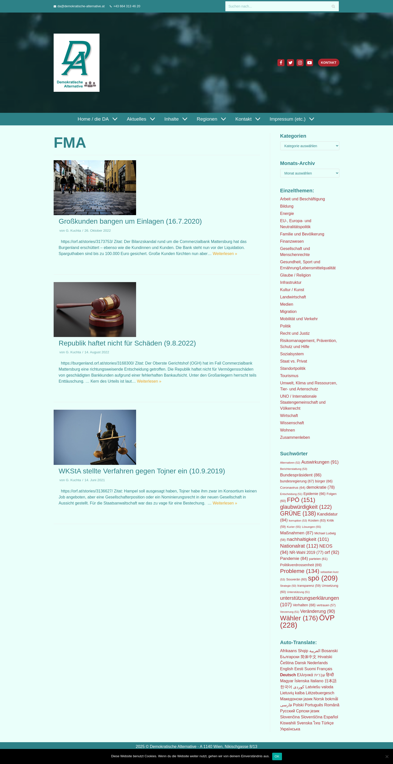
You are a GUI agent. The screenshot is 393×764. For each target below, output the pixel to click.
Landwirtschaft (293, 297)
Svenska (304, 723)
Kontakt (328, 62)
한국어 (286, 687)
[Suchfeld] (282, 6)
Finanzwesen (292, 241)
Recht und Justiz (295, 333)
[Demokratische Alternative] (78, 63)
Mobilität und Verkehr (299, 319)
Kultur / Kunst (292, 290)
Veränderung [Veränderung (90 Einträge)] (317, 611)
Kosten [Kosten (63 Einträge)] (317, 520)
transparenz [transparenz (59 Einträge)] (309, 585)
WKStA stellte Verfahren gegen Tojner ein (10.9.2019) (142, 471)
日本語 (331, 681)
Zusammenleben (295, 437)
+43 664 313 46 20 (126, 6)
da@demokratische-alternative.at (81, 6)
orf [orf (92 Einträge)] (332, 552)
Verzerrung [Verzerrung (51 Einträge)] (289, 611)
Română (331, 705)
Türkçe (327, 723)
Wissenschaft (292, 423)
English (286, 669)
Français (324, 669)
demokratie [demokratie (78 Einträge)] (321, 487)
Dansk (300, 663)
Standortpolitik (293, 368)
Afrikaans (288, 651)
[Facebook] (280, 62)
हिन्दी (330, 675)
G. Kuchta (73, 230)
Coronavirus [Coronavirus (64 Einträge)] (293, 487)
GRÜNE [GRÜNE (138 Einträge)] (298, 513)
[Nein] (386, 756)
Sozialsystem (292, 354)
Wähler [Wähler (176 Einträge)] (299, 618)
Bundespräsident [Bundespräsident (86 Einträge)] (301, 474)
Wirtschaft (289, 415)
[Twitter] (290, 62)
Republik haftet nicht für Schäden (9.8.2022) (127, 343)
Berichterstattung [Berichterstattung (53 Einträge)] (293, 468)
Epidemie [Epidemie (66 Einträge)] (315, 494)
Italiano (316, 681)
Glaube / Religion (295, 275)
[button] (114, 119)
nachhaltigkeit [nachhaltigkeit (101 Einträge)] (308, 539)
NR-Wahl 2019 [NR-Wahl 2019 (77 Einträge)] (306, 552)
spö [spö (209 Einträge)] (323, 578)
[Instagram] (299, 62)
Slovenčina (290, 717)
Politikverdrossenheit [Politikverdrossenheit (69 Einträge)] (301, 565)
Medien (286, 304)
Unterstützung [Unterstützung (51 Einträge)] (298, 591)
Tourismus (289, 376)
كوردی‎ (298, 687)
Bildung (286, 206)
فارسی (286, 705)
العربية (314, 651)
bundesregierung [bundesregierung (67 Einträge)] (297, 481)
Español (331, 717)
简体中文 (309, 657)
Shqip (303, 651)
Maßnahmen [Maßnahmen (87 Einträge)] (296, 532)
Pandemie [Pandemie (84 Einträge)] (294, 558)
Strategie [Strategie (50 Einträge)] (288, 585)
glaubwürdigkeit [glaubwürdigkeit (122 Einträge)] (306, 507)
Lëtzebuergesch (320, 693)
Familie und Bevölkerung (302, 234)
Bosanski (329, 651)
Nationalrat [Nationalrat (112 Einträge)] (299, 546)
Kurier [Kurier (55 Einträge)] (294, 527)
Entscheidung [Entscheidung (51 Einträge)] (291, 493)
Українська (290, 729)
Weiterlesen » (225, 253)
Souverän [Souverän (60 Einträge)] (296, 579)
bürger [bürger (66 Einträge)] (324, 481)
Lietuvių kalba (292, 693)
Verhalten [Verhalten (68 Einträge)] (304, 605)
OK (277, 756)
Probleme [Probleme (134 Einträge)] (300, 571)
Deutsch (288, 675)
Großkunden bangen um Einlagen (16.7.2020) (130, 221)
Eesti (298, 669)
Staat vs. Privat (293, 361)
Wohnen (287, 430)
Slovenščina (311, 717)
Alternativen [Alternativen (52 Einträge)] (290, 462)
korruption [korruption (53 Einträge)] (298, 520)
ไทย (316, 723)
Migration (288, 311)
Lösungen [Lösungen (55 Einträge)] (311, 527)
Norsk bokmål (326, 699)
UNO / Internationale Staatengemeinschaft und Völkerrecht (303, 402)
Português (314, 705)
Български (290, 657)
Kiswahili (288, 723)
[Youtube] (309, 62)
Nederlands (317, 663)
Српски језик (307, 711)
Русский (287, 711)
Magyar (286, 681)
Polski (298, 705)
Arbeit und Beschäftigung (302, 199)
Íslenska (301, 681)
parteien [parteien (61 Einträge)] (318, 559)
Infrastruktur (291, 282)
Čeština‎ (287, 663)
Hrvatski (325, 657)
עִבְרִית (319, 675)
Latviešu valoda (319, 687)
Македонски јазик (296, 699)
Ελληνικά (305, 675)
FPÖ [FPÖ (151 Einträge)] (301, 499)
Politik (285, 326)
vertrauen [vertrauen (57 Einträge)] (326, 605)
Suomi (310, 669)
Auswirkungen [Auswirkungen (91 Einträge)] (320, 462)
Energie (287, 213)
